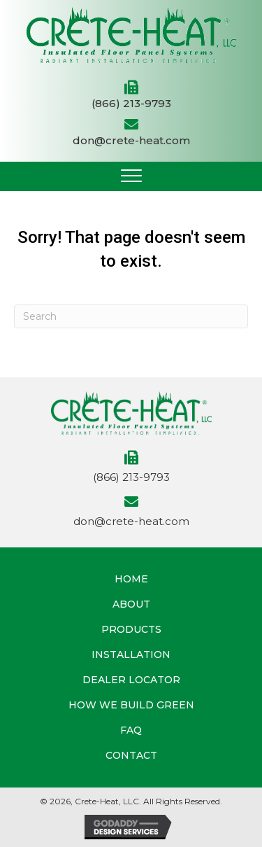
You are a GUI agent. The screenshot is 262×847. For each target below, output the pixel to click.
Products (131, 629)
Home (131, 579)
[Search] (131, 316)
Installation (131, 654)
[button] (131, 176)
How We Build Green (131, 705)
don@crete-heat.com (131, 140)
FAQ (131, 730)
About (131, 604)
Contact (131, 755)
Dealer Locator (131, 679)
